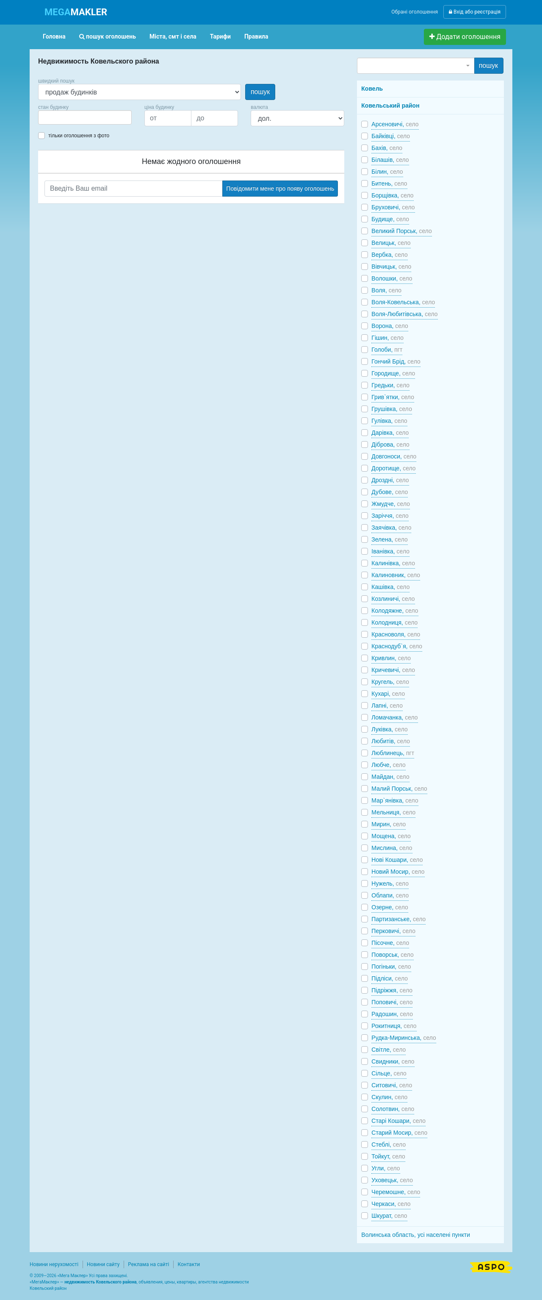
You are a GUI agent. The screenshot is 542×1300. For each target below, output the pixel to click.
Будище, (390, 219)
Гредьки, (390, 385)
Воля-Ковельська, (403, 302)
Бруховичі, (393, 207)
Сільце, (388, 1073)
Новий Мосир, (397, 871)
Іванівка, (390, 551)
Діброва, (390, 444)
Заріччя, (390, 515)
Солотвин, (392, 1109)
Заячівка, (391, 527)
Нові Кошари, (397, 859)
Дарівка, (390, 432)
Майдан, (390, 776)
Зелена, (389, 539)
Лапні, (387, 705)
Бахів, (386, 147)
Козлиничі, (393, 598)
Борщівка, (392, 195)
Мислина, (391, 847)
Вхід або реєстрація (475, 12)
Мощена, (391, 836)
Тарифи (220, 36)
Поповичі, (391, 1002)
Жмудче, (390, 503)
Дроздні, (390, 480)
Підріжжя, (391, 990)
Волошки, (391, 278)
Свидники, (392, 1061)
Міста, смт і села (172, 36)
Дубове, (389, 492)
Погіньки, (391, 966)
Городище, (393, 373)
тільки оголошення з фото (78, 136)
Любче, (388, 764)
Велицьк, (390, 242)
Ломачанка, (394, 717)
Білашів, (390, 159)
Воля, (386, 290)
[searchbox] (53, 117)
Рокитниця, (393, 1025)
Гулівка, (389, 420)
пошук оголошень (107, 36)
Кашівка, (390, 586)
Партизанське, (398, 919)
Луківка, (389, 729)
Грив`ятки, (392, 397)
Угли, (385, 1168)
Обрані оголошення (414, 12)
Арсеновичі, (394, 124)
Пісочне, (390, 942)
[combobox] (85, 117)
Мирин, (388, 824)
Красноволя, (395, 634)
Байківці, (390, 136)
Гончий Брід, (395, 361)
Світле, (388, 1049)
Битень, (389, 183)
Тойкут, (388, 1156)
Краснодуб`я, (396, 646)
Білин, (387, 171)
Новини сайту (103, 1264)
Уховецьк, (392, 1180)
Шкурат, (389, 1215)
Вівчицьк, (391, 266)
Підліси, (389, 978)
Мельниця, (393, 812)
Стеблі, (388, 1144)
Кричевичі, (393, 670)
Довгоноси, (393, 456)
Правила (256, 36)
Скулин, (389, 1097)
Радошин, (392, 1014)
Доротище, (393, 468)
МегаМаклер (44, 1282)
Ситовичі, (391, 1085)
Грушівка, (391, 409)
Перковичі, (393, 931)
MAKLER (75, 12)
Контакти (188, 1264)
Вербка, (389, 254)
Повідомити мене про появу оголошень (280, 188)
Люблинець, (392, 753)
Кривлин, (391, 658)
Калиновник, (395, 575)
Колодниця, (394, 622)
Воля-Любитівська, (404, 314)
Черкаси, (390, 1203)
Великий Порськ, (401, 231)
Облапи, (390, 895)
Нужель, (390, 883)
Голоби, (386, 349)
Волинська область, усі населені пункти (415, 1234)
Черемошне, (395, 1192)
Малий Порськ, (399, 788)
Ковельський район (390, 105)
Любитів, (390, 741)
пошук (260, 91)
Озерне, (389, 907)
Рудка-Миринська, (403, 1037)
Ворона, (389, 325)
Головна (54, 36)
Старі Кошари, (398, 1120)
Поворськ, (392, 954)
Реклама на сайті (148, 1264)
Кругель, (390, 681)
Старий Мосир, (399, 1132)
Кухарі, (388, 693)
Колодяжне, (394, 610)
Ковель (372, 88)
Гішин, (387, 337)
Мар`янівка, (394, 800)
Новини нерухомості (54, 1264)
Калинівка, (393, 563)
